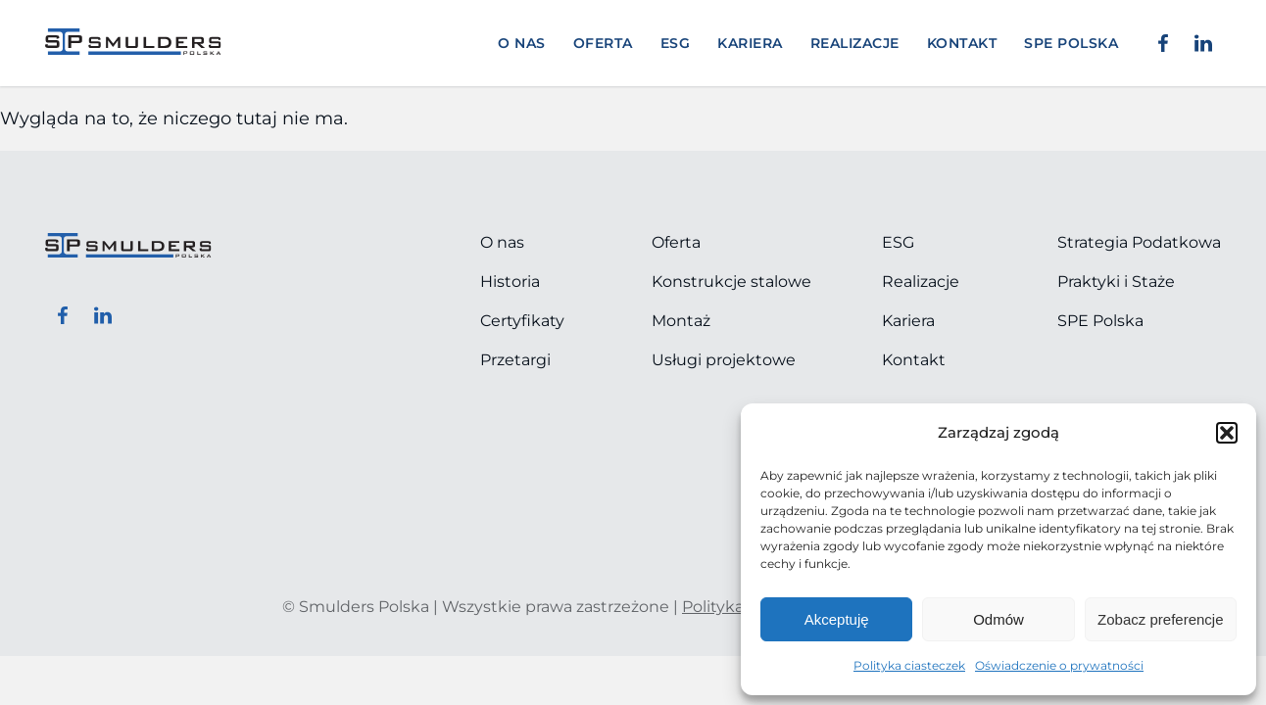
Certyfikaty (522, 320)
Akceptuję (836, 619)
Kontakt (962, 43)
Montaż (681, 320)
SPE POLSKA (1071, 43)
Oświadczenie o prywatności (1059, 665)
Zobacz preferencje (1160, 619)
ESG (675, 43)
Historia (510, 281)
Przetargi (515, 360)
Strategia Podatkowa (1139, 242)
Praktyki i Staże (1116, 281)
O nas (522, 43)
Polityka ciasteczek (909, 665)
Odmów (998, 619)
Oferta (603, 43)
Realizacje (855, 43)
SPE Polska (1100, 320)
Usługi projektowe (724, 360)
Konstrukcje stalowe (731, 281)
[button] (1227, 433)
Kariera (750, 43)
